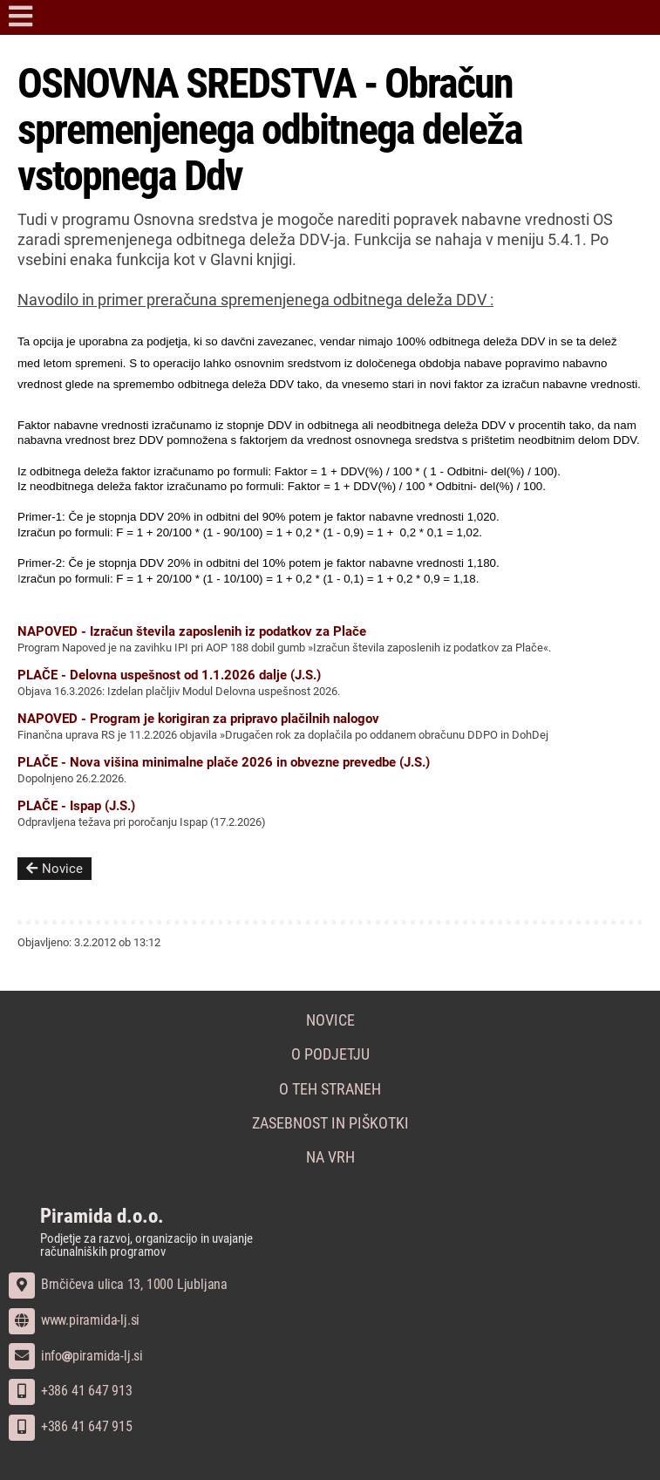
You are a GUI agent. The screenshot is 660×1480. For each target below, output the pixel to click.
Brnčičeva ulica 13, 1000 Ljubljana (118, 1284)
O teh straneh (330, 1089)
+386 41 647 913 (71, 1390)
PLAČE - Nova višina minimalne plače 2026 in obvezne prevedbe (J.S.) (223, 762)
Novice (54, 868)
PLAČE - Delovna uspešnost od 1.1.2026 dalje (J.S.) (169, 675)
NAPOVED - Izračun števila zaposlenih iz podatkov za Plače (191, 631)
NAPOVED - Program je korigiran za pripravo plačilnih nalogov (198, 718)
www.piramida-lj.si (74, 1320)
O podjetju (330, 1054)
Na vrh (330, 1157)
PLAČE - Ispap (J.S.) (76, 806)
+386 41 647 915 (71, 1426)
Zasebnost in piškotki (330, 1123)
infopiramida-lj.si (76, 1355)
